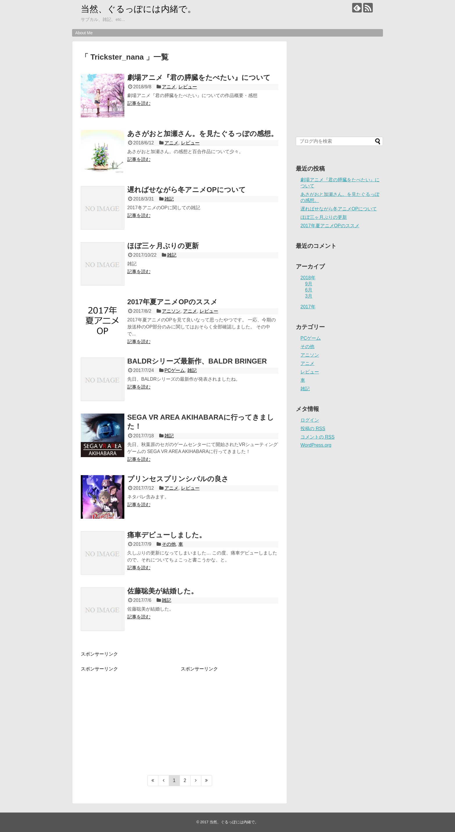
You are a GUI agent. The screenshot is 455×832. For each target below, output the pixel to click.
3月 (308, 296)
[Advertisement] (129, 713)
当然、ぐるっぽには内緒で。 (138, 9)
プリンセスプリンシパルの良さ (178, 479)
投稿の (312, 428)
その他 (169, 544)
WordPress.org (315, 445)
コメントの (317, 436)
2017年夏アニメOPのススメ (172, 302)
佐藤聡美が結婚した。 (162, 591)
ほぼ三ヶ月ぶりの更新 (163, 246)
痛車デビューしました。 (166, 535)
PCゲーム (174, 370)
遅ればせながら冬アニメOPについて (186, 190)
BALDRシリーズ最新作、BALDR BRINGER (197, 361)
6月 (308, 289)
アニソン (171, 311)
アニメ (169, 86)
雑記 (169, 198)
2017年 (308, 306)
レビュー (187, 86)
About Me (84, 33)
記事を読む (139, 103)
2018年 (308, 277)
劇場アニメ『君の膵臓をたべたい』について (199, 77)
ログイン (309, 420)
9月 (308, 283)
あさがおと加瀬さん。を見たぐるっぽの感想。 (202, 133)
